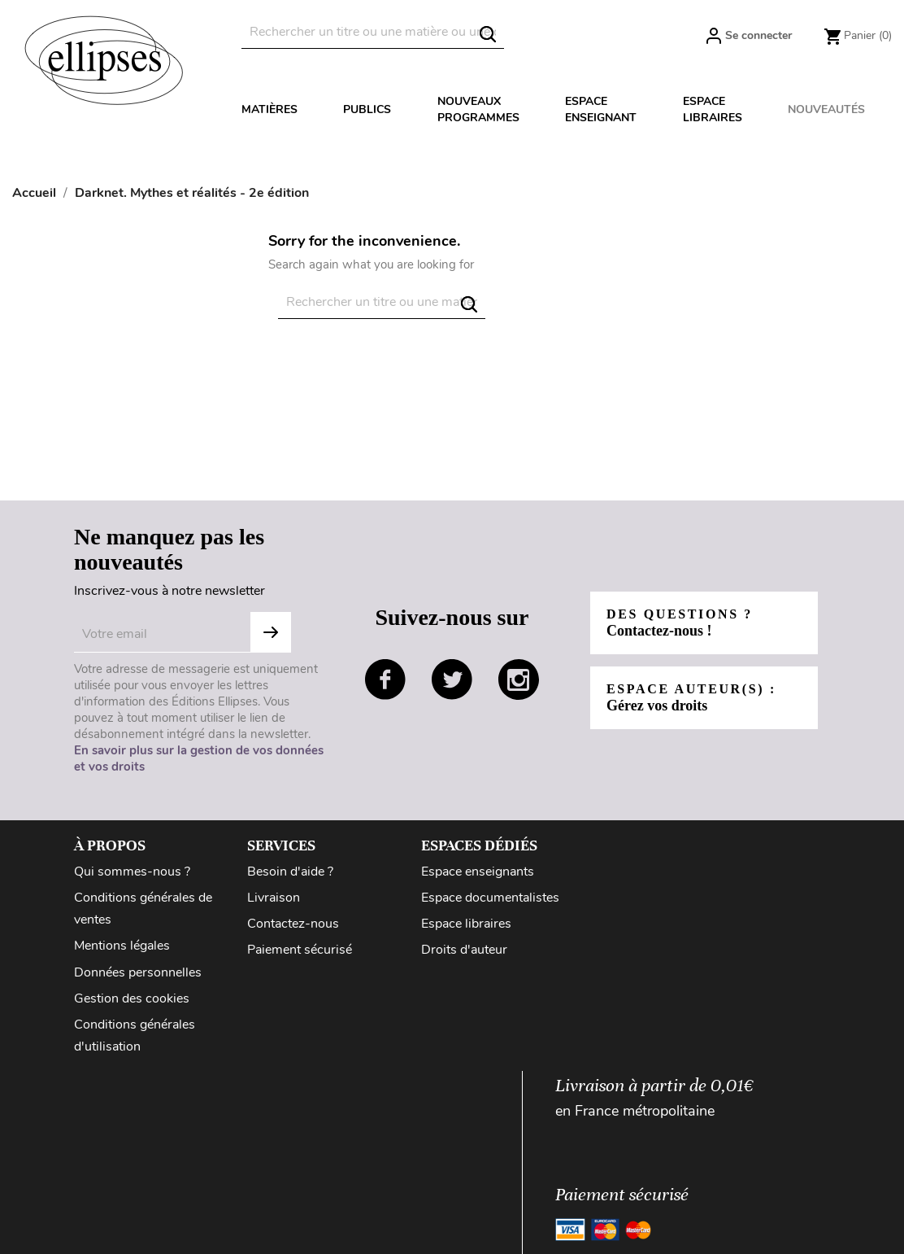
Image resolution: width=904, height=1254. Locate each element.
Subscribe (270, 632)
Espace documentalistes (490, 898)
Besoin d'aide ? (290, 871)
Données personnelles (138, 972)
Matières (269, 109)
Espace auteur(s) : (691, 698)
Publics (367, 109)
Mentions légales (122, 946)
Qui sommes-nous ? (132, 871)
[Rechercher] (372, 32)
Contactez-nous (293, 924)
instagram (518, 679)
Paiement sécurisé (299, 950)
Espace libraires (712, 109)
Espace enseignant (601, 109)
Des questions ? (679, 623)
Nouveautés (826, 109)
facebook (385, 679)
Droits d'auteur (464, 950)
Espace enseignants (477, 871)
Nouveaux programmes (478, 109)
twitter (452, 679)
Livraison (273, 898)
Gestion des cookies (131, 998)
